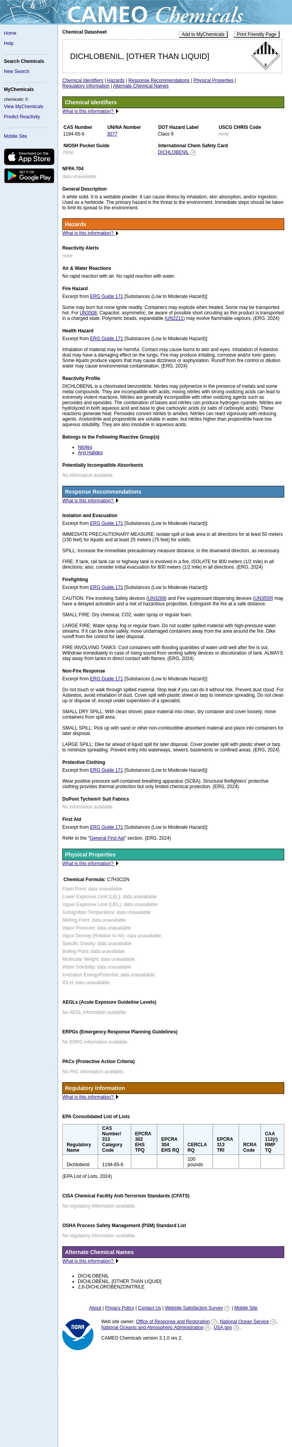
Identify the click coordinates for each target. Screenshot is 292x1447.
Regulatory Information (85, 86)
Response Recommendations (159, 80)
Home (10, 33)
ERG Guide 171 (106, 296)
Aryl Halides (90, 452)
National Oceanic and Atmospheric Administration (152, 1327)
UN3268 (156, 598)
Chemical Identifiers (82, 80)
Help (9, 43)
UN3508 (88, 313)
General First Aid (107, 838)
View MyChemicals (23, 106)
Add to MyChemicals (203, 34)
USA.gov (223, 1327)
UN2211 (174, 318)
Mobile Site (15, 136)
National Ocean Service (244, 1321)
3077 (112, 134)
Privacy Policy (119, 1308)
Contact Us (149, 1308)
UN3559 (263, 598)
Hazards (116, 80)
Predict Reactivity (22, 117)
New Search (16, 71)
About (95, 1308)
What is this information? (88, 111)
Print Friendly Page (256, 34)
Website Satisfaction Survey (194, 1308)
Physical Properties (213, 80)
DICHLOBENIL (173, 152)
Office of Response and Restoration (173, 1321)
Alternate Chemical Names (141, 86)
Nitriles (85, 447)
